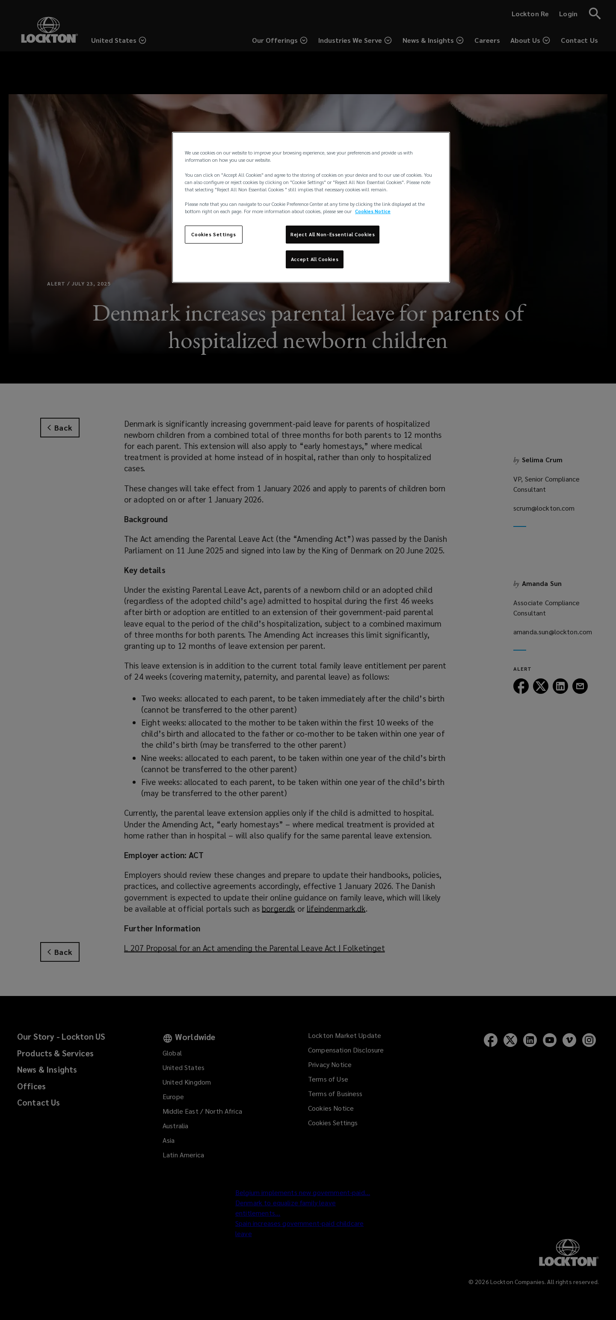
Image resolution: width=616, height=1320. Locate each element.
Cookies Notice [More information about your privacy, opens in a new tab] (373, 211)
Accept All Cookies (314, 259)
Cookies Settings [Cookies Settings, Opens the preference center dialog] (213, 234)
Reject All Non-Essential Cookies (332, 234)
